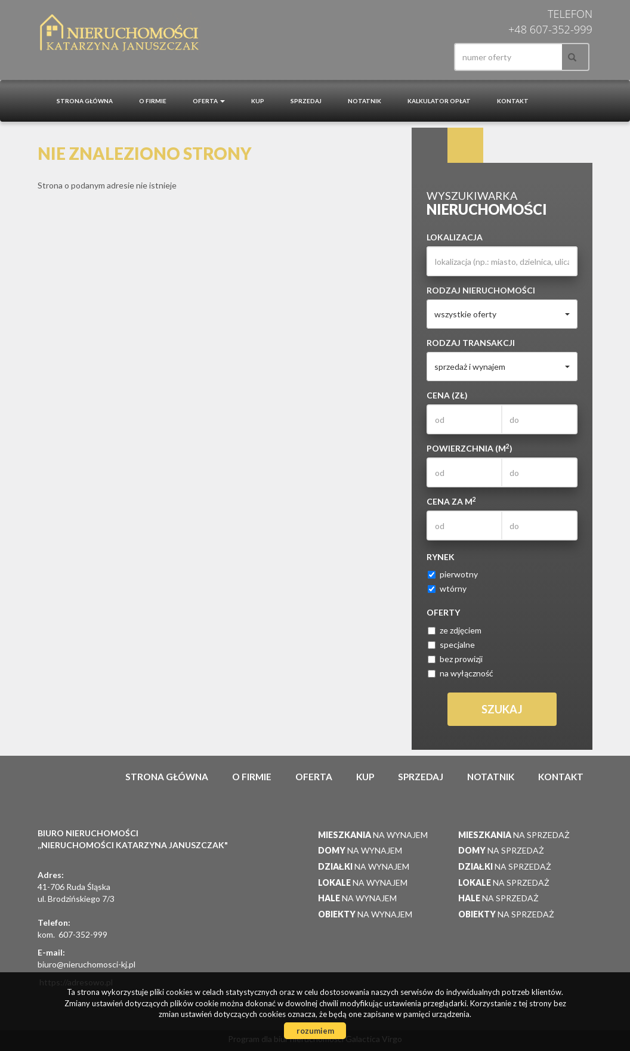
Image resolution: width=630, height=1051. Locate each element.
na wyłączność (460, 673)
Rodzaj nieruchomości (481, 290)
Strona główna (85, 100)
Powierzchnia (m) (469, 448)
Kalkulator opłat (439, 100)
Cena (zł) (447, 395)
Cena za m (451, 501)
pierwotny (453, 574)
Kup (257, 100)
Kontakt (513, 100)
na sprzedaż (514, 835)
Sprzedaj (306, 100)
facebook (424, 57)
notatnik (364, 100)
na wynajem (373, 835)
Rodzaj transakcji (471, 343)
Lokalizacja (455, 237)
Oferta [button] (209, 100)
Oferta (313, 776)
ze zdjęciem (454, 630)
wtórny (447, 588)
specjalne (451, 644)
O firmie (152, 100)
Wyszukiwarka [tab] (429, 145)
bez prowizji (455, 659)
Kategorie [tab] (465, 145)
